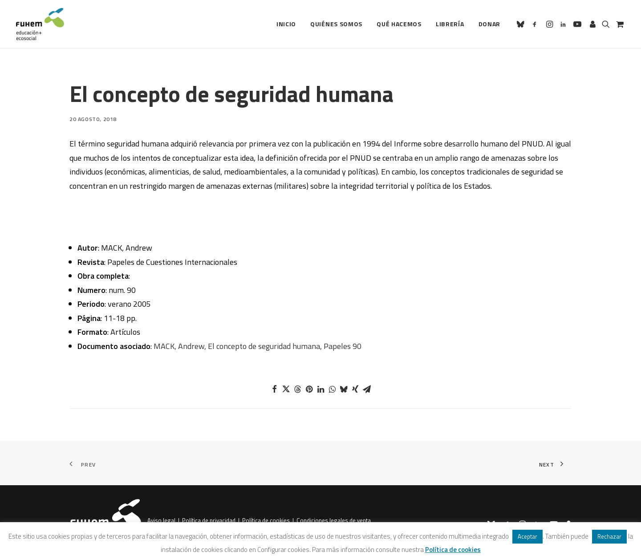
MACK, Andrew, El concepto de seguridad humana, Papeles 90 (257, 346)
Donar (490, 23)
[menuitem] (286, 24)
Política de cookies (266, 520)
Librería (450, 23)
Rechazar (609, 536)
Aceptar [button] (527, 536)
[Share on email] (366, 389)
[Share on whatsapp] (332, 389)
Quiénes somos (336, 23)
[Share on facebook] (274, 389)
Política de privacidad (208, 520)
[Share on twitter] (285, 389)
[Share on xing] (355, 389)
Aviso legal (161, 520)
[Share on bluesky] (343, 389)
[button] (521, 24)
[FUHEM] (40, 24)
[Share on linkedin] (320, 389)
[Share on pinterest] (309, 389)
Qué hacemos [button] (399, 23)
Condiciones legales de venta (333, 520)
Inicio (286, 23)
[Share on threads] (297, 389)
